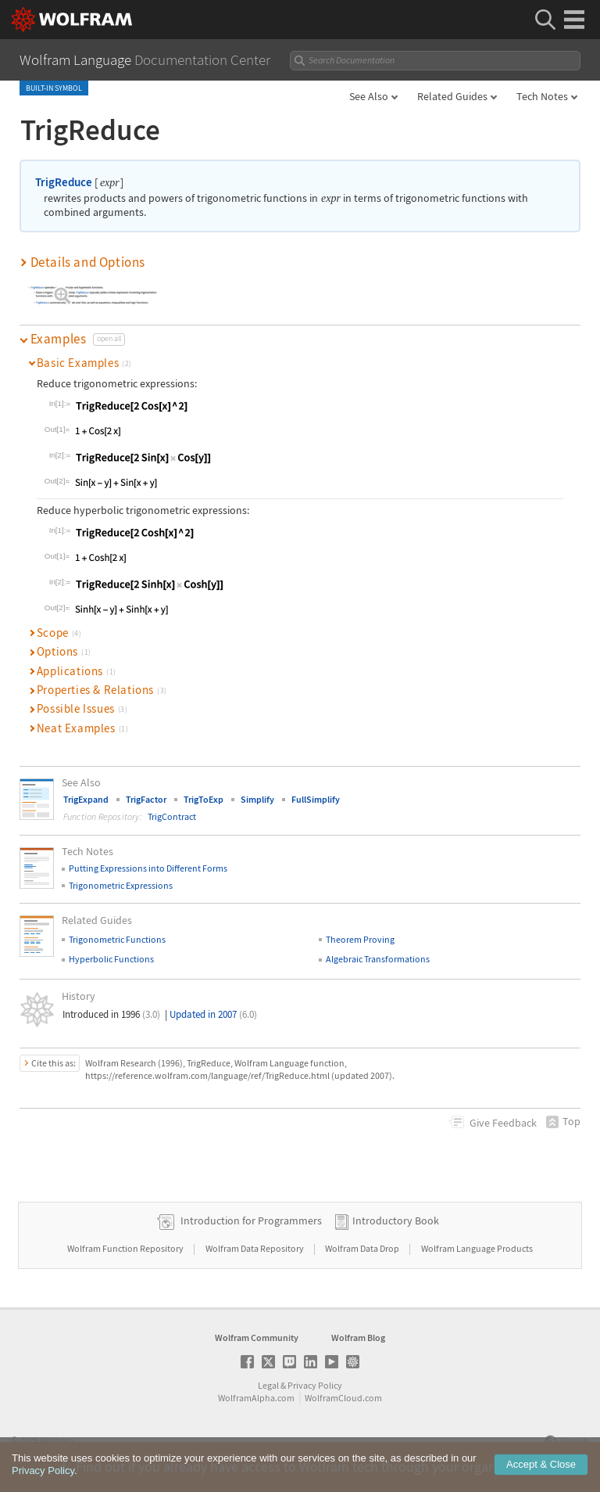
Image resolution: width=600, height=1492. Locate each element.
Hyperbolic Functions (111, 959)
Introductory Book (395, 1220)
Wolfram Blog (358, 1337)
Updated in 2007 (213, 1014)
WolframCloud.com (343, 1398)
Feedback (503, 1123)
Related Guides (452, 96)
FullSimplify (315, 799)
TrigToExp (203, 799)
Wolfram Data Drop (363, 1248)
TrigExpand (86, 799)
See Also (368, 96)
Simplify (257, 799)
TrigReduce (63, 181)
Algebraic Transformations (378, 959)
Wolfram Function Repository (126, 1248)
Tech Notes (542, 96)
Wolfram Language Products (477, 1248)
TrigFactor (146, 799)
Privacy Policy (315, 1385)
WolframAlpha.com (256, 1398)
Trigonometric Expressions (121, 885)
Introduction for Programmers (251, 1220)
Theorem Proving (360, 939)
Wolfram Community (256, 1337)
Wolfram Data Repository (255, 1248)
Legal (268, 1385)
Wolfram (56, 1440)
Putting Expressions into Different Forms (148, 868)
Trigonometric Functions (117, 939)
